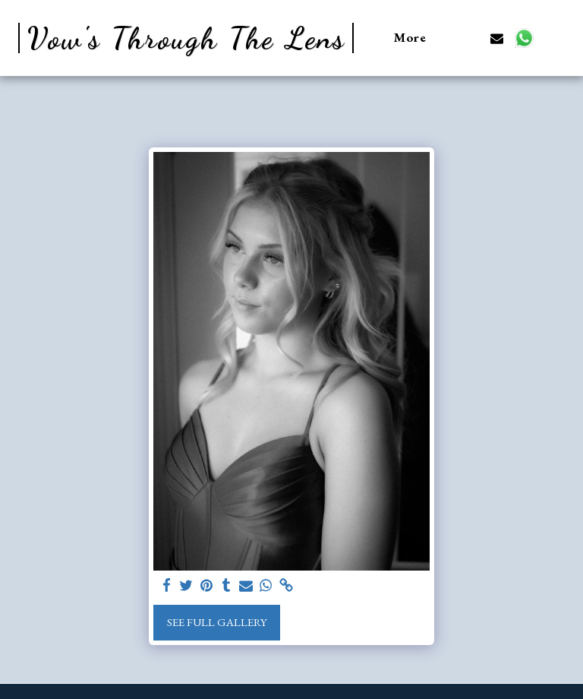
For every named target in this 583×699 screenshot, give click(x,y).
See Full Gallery (217, 622)
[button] (470, 38)
